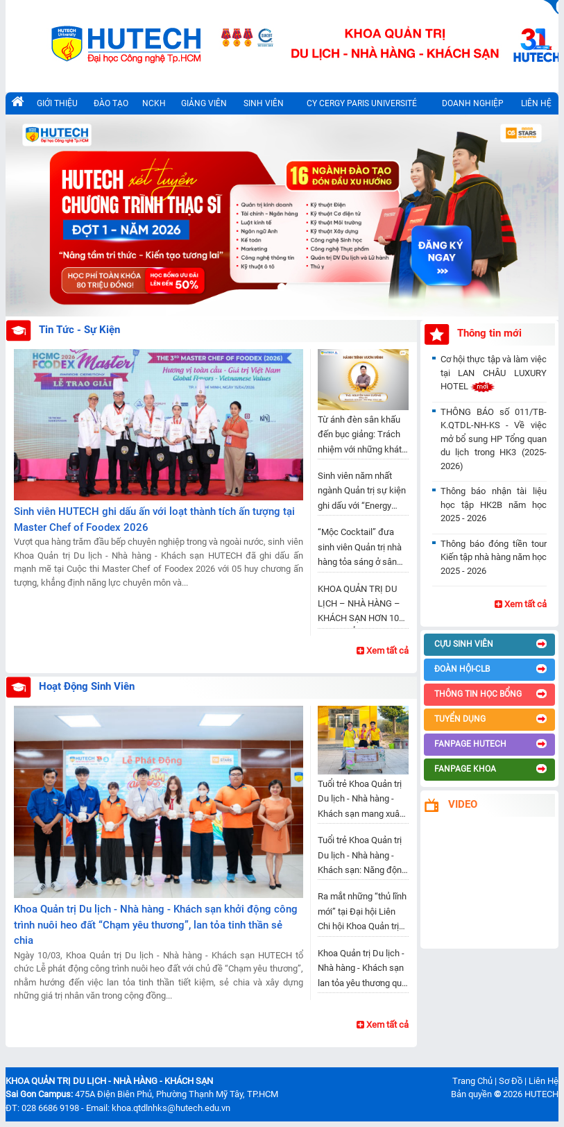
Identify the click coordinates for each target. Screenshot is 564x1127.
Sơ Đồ (510, 1081)
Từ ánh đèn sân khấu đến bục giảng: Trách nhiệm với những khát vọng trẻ (360, 436)
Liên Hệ (543, 1081)
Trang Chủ (472, 1081)
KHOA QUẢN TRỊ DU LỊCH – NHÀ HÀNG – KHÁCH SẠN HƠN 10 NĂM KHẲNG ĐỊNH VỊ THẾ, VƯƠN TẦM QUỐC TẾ (363, 606)
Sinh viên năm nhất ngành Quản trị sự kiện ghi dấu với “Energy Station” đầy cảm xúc (362, 493)
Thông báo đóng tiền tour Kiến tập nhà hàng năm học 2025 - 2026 (494, 557)
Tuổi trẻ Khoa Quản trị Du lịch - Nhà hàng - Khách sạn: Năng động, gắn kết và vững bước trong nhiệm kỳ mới (363, 857)
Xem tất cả (383, 650)
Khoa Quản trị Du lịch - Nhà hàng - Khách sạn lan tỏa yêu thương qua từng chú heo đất (362, 970)
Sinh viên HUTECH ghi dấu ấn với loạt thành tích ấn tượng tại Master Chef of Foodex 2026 (154, 519)
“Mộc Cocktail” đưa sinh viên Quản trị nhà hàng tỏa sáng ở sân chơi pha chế (360, 549)
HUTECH (541, 1094)
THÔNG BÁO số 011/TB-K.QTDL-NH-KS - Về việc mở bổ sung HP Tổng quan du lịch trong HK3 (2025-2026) (494, 439)
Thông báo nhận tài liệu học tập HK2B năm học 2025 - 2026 (494, 504)
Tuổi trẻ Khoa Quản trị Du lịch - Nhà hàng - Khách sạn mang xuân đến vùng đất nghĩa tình (361, 801)
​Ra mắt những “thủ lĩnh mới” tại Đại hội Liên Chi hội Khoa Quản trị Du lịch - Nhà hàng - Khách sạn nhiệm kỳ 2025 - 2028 (362, 913)
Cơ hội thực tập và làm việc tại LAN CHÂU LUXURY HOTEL (494, 372)
